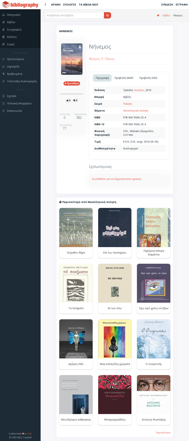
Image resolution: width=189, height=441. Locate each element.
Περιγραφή (102, 78)
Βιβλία (166, 15)
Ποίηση (127, 103)
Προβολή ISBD (148, 78)
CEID (29, 433)
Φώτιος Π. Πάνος (102, 59)
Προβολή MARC (124, 78)
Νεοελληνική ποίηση (135, 110)
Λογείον (139, 90)
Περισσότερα (163, 432)
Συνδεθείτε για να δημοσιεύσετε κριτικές (116, 179)
